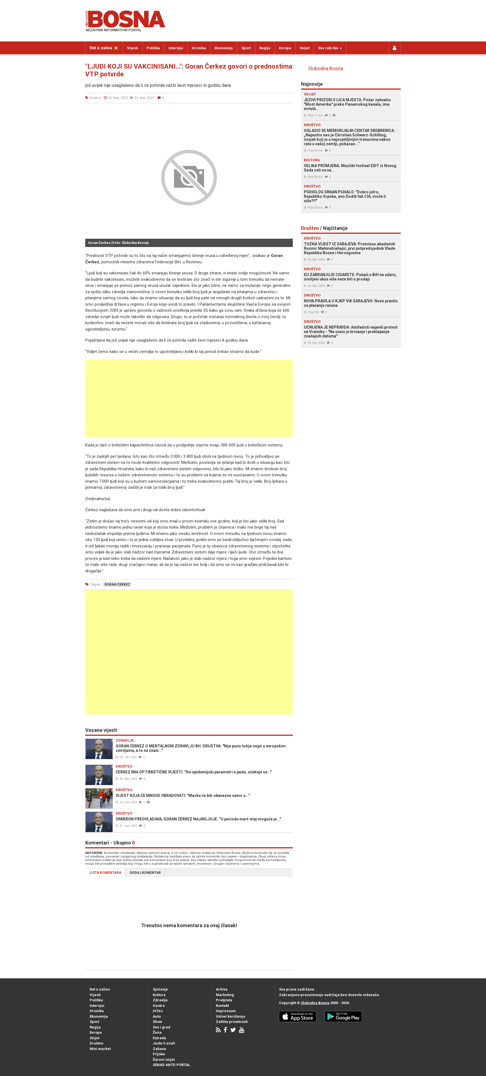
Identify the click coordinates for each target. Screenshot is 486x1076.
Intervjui (176, 48)
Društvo (96, 1043)
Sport (246, 48)
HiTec (158, 1011)
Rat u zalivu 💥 (104, 47)
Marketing (225, 995)
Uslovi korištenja (230, 1016)
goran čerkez (117, 584)
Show (157, 1022)
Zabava (159, 1049)
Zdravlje (160, 1000)
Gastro (159, 1006)
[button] (287, 113)
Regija (264, 48)
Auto (157, 1016)
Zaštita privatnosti (232, 1022)
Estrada (159, 1038)
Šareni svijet (164, 1059)
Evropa (285, 48)
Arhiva (222, 989)
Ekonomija (223, 48)
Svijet (304, 48)
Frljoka (159, 1054)
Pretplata (224, 1000)
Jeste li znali (164, 1043)
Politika (153, 48)
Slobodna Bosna (325, 68)
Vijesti (132, 48)
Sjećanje (160, 989)
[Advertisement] (189, 398)
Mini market (100, 1049)
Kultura (159, 995)
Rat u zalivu (100, 989)
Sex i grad (161, 1027)
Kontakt (222, 1006)
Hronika (199, 48)
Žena (157, 1032)
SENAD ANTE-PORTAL (171, 1065)
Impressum (226, 1011)
